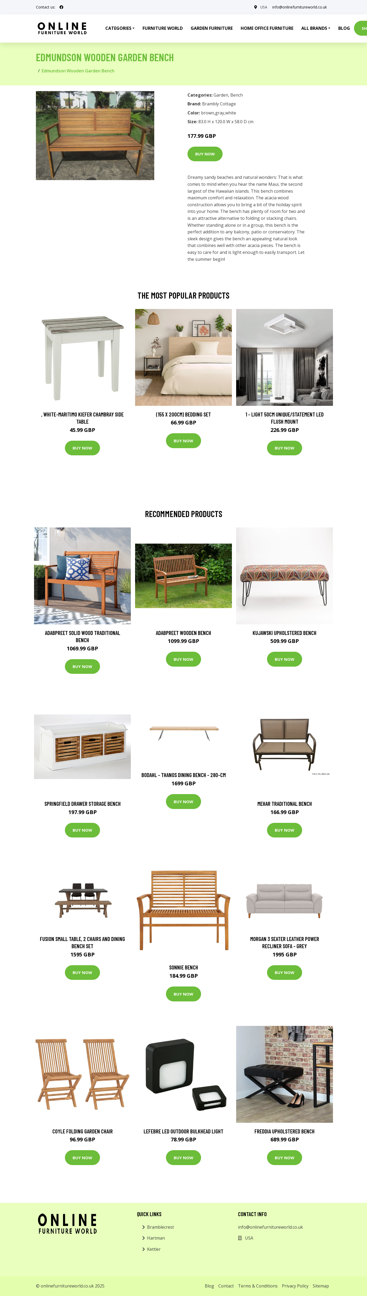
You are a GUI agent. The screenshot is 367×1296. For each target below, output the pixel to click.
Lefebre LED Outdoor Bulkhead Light (183, 1131)
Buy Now (205, 153)
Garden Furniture (212, 28)
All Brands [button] (314, 28)
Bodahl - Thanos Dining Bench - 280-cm (183, 774)
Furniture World (163, 28)
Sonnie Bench (183, 967)
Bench (236, 95)
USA (263, 7)
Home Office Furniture (267, 28)
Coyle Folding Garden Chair (82, 1131)
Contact (226, 1286)
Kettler (154, 1249)
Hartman (156, 1238)
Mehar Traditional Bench (284, 803)
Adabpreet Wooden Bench (183, 632)
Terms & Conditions (258, 1286)
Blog (344, 28)
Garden (221, 95)
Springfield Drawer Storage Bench (82, 803)
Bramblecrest (160, 1227)
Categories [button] (118, 28)
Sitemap (321, 1286)
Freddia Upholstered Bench (285, 1131)
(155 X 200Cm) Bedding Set (183, 414)
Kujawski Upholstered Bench (284, 632)
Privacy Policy (295, 1286)
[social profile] (61, 7)
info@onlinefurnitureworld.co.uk (299, 7)
